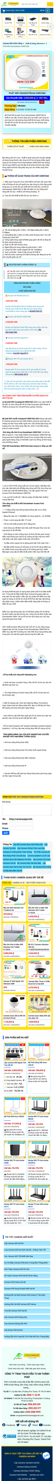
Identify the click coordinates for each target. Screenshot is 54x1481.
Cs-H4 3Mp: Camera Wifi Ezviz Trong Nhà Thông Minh (26, 1263)
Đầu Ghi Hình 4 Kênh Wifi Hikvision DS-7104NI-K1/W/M (38, 910)
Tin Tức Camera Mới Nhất (19, 1237)
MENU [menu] (45, 10)
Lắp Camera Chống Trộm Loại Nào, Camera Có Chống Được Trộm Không (24, 850)
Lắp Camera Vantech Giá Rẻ (26, 1463)
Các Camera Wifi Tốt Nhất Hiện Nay (18, 1256)
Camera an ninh (37, 1475)
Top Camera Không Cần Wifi (15, 1324)
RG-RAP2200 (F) (36, 311)
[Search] (34, 4)
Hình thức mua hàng (17, 1365)
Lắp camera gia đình (27, 1479)
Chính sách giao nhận (35, 1365)
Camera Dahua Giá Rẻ (26, 1467)
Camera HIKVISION (18, 1475)
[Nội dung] (27, 809)
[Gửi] (5, 833)
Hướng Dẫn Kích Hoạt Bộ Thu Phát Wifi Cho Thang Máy (26, 1336)
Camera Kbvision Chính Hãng (27, 1471)
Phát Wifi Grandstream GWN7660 (16, 46)
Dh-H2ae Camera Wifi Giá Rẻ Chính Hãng (20, 1276)
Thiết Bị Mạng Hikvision (34, 43)
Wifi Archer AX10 (21, 374)
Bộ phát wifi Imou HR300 (14, 1117)
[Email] (21, 823)
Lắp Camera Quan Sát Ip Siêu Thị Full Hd (24, 865)
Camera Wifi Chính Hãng (12, 43)
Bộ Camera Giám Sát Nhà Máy (29, 863)
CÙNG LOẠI (6, 883)
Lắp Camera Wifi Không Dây (15, 1317)
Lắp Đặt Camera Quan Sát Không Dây (28, 845)
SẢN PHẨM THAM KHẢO (36, 883)
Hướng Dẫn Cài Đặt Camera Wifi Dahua (20, 1304)
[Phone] (21, 828)
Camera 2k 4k (19, 883)
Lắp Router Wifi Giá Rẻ (13, 1330)
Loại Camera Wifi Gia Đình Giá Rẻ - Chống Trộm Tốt (25, 1250)
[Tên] (21, 819)
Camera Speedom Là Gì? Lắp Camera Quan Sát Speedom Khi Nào (26, 857)
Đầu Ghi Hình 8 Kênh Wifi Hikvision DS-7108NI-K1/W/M (13, 947)
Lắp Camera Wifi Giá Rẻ (13, 1243)
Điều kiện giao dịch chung (35, 1369)
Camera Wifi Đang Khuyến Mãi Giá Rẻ (19, 1289)
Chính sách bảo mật (16, 1369)
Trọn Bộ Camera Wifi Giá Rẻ (15, 1311)
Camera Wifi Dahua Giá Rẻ (15, 1282)
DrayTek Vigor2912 (20, 353)
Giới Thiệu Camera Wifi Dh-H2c (17, 1269)
